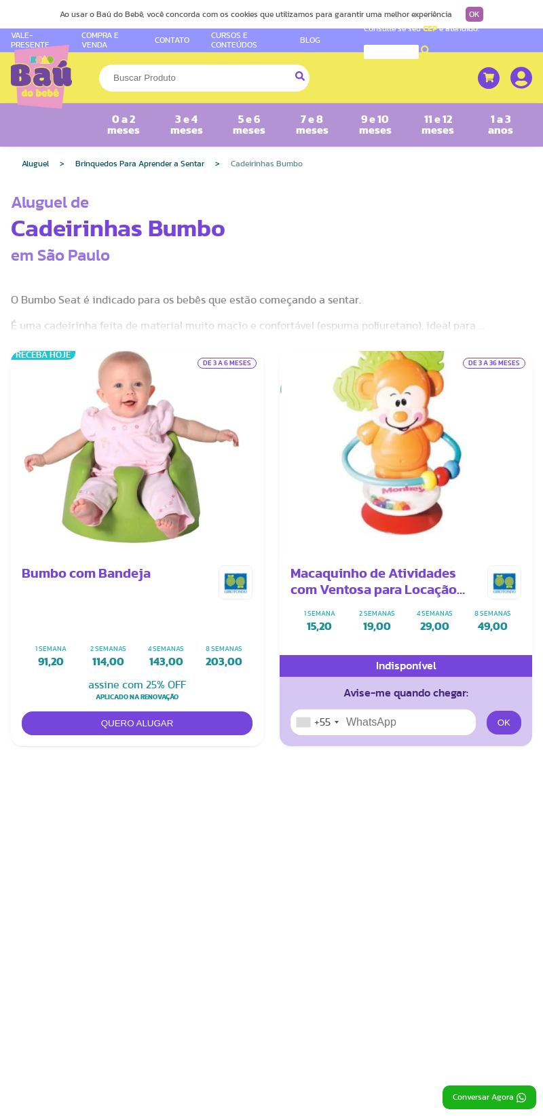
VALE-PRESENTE (30, 39)
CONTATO (172, 40)
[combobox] (317, 722)
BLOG (310, 40)
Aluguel (35, 164)
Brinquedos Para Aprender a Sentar (139, 164)
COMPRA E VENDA (100, 39)
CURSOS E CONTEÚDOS (234, 39)
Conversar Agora (489, 1097)
